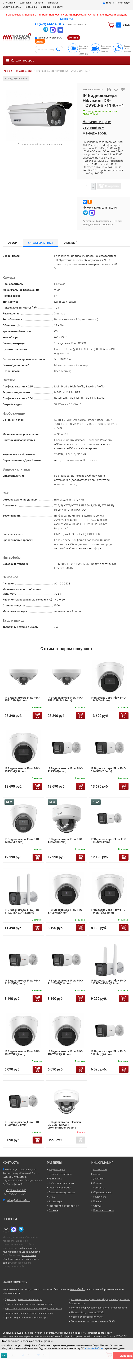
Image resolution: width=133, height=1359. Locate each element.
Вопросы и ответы (103, 1210)
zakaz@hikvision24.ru (50, 37)
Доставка (25, 2)
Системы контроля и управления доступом (29, 1313)
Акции (39, 41)
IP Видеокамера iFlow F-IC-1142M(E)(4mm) (22, 982)
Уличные (108, 224)
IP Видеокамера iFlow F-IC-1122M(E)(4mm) (108, 1053)
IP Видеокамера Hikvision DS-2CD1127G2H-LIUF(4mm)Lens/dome (64, 1124)
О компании (9, 2)
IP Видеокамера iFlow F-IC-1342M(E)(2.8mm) (108, 911)
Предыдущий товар (16, 78)
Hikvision (117, 221)
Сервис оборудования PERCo (87, 1312)
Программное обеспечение (64, 1205)
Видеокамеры (103, 221)
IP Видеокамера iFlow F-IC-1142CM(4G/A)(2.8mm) (22, 911)
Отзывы (70, 242)
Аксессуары (56, 1201)
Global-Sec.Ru (77, 1289)
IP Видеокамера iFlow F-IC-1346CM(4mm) (22, 840)
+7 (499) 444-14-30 (48, 24)
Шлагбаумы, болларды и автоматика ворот (29, 1304)
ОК (4, 1355)
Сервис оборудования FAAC (87, 1316)
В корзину (112, 186)
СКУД (52, 1196)
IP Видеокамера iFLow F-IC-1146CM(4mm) (109, 840)
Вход (107, 2)
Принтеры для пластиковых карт (23, 1299)
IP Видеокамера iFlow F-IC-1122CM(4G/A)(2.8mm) (108, 982)
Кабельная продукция (61, 1183)
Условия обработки (94, 1348)
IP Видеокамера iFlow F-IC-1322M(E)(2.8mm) (65, 1053)
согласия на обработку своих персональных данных (21, 1259)
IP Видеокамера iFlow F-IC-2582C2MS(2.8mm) (65, 699)
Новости (58, 6)
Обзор (12, 242)
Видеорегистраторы (60, 1174)
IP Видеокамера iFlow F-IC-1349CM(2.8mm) (22, 770)
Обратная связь (12, 6)
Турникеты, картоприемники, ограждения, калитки (33, 1308)
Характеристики (40, 242)
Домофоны (55, 1178)
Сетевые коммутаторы (62, 1192)
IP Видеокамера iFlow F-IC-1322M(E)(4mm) (22, 1053)
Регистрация (123, 2)
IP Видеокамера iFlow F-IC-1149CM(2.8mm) (108, 770)
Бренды (45, 6)
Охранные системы (60, 1187)
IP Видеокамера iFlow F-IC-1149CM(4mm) (65, 770)
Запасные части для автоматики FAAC (93, 1321)
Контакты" (67, 18)
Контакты (52, 2)
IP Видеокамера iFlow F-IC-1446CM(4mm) (65, 840)
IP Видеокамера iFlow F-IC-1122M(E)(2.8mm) (22, 1123)
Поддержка (31, 6)
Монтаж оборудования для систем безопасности (99, 1307)
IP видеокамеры (92, 224)
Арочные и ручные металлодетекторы (26, 1317)
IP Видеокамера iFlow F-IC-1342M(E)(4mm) (65, 911)
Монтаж (73, 37)
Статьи (97, 1205)
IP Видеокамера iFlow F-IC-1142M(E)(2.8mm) (65, 982)
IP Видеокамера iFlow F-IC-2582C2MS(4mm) (22, 699)
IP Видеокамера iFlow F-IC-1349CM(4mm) (108, 699)
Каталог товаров (20, 60)
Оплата (38, 2)
